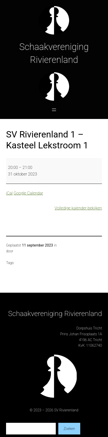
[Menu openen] (54, 110)
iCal (9, 193)
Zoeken (69, 429)
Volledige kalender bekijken (78, 208)
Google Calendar (28, 193)
